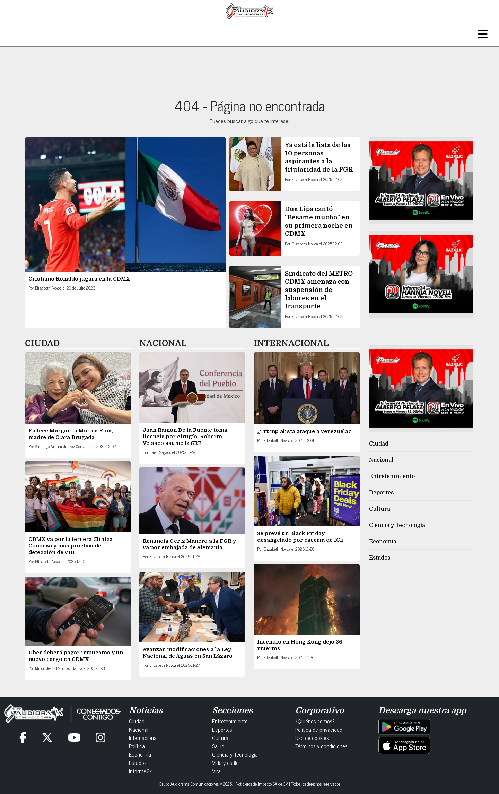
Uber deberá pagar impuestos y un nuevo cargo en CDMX (75, 655)
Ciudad (378, 444)
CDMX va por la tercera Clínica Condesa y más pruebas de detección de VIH (70, 545)
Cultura (379, 509)
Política (137, 745)
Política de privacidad (318, 729)
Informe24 (141, 770)
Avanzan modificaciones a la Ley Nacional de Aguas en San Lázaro (188, 652)
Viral (217, 770)
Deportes (381, 493)
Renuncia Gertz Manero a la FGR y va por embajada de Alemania (189, 544)
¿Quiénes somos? (315, 720)
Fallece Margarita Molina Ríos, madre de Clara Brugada (70, 434)
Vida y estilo (225, 762)
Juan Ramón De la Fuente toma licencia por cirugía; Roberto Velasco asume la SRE (185, 436)
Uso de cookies (312, 737)
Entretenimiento (392, 476)
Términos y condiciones (321, 745)
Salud (218, 745)
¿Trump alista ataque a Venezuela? (305, 431)
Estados (379, 558)
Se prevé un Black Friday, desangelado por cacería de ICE (301, 536)
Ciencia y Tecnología (397, 525)
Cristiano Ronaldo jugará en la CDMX (79, 279)
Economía (382, 541)
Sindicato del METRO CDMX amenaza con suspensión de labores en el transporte (319, 290)
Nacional (381, 460)
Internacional (143, 737)
